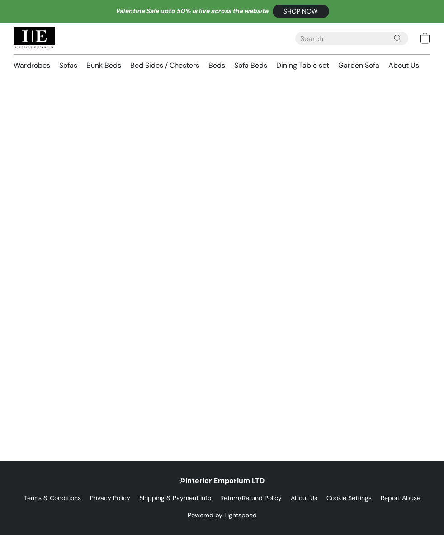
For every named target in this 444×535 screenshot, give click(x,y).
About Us (403, 65)
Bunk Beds (103, 65)
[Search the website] (398, 38)
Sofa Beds (250, 65)
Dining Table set (302, 65)
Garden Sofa (358, 65)
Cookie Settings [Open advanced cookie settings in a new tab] (349, 498)
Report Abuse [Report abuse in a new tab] (400, 498)
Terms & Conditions (52, 498)
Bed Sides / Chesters (164, 65)
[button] (301, 11)
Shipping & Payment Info (175, 498)
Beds (216, 65)
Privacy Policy (110, 498)
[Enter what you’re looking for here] (351, 38)
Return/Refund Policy (251, 498)
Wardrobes (32, 65)
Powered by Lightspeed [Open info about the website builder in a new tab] (222, 515)
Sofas (68, 65)
